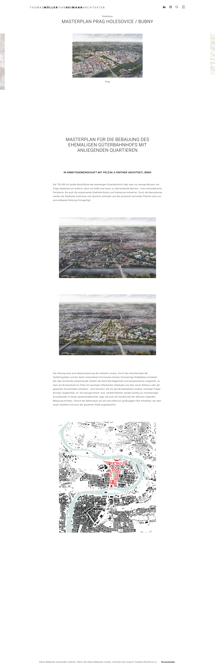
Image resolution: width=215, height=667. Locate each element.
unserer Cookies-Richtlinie (139, 662)
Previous (7, 69)
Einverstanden (168, 662)
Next (212, 69)
